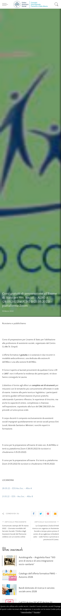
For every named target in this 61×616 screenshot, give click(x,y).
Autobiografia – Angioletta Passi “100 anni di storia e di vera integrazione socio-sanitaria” (37, 561)
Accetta (37, 612)
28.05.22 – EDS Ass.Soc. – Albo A (17, 488)
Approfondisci (26, 612)
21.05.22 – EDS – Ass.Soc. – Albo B (17, 496)
